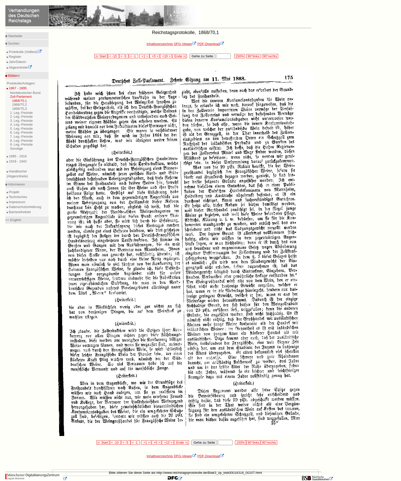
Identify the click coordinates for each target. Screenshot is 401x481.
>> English (13, 220)
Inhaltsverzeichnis (160, 44)
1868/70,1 (19, 101)
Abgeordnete (20, 67)
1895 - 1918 (17, 156)
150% (240, 56)
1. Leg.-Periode (21, 113)
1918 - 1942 (17, 161)
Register (14, 57)
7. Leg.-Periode (21, 136)
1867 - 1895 (17, 88)
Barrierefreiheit (19, 212)
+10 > (166, 56)
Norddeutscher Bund (25, 93)
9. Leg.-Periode (21, 144)
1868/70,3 (19, 109)
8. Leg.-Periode (21, 141)
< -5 (124, 56)
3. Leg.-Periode (21, 121)
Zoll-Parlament (21, 97)
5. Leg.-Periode (21, 128)
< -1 (133, 56)
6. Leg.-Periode (21, 132)
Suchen (13, 43)
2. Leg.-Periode (21, 116)
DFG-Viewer (185, 44)
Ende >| (180, 56)
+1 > (144, 56)
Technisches (17, 197)
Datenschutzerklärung (24, 207)
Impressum (16, 202)
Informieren (16, 184)
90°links (253, 56)
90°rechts (270, 56)
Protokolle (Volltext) (25, 52)
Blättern (13, 76)
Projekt (13, 192)
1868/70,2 (19, 104)
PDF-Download (210, 44)
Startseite (14, 36)
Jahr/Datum (17, 62)
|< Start (101, 56)
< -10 (113, 56)
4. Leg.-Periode (21, 124)
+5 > (154, 56)
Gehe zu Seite (202, 56)
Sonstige (16, 148)
